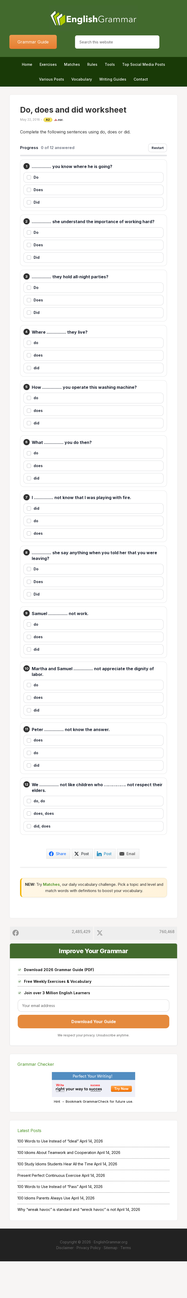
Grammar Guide (33, 41)
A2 (48, 119)
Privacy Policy (89, 1284)
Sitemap (110, 1284)
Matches (51, 920)
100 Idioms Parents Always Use (43, 1234)
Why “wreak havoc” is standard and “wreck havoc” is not (66, 1246)
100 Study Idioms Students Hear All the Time (55, 1200)
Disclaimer (65, 1284)
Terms (125, 1284)
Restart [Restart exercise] (158, 148)
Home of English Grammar (93, 18)
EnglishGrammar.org (110, 1278)
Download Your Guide (93, 1058)
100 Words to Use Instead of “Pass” (47, 1223)
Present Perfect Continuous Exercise (49, 1212)
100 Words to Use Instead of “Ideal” (48, 1178)
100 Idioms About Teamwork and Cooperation (56, 1189)
